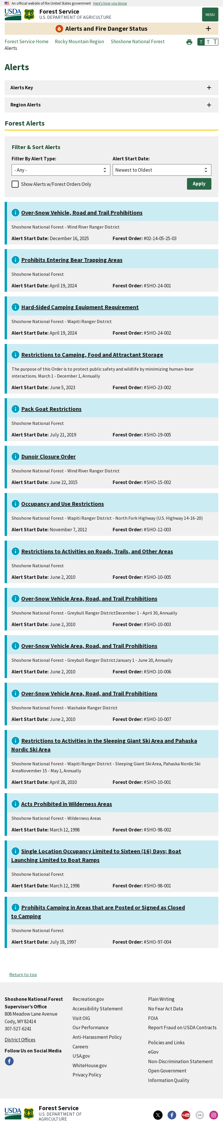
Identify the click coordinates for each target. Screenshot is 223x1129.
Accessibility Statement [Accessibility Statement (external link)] (98, 1008)
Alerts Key (21, 87)
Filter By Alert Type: (34, 158)
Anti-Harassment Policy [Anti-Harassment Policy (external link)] (97, 1037)
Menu (210, 14)
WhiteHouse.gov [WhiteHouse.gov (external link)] (90, 1065)
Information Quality (168, 1080)
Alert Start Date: (131, 158)
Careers (80, 1046)
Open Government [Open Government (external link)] (167, 1071)
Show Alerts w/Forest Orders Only (56, 184)
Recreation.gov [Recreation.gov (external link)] (88, 999)
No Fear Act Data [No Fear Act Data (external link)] (165, 1008)
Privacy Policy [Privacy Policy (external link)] (87, 1075)
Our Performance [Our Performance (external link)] (91, 1027)
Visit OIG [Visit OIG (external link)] (81, 1018)
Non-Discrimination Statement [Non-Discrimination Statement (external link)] (180, 1061)
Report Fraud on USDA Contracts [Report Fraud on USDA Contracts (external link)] (182, 1027)
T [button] (201, 42)
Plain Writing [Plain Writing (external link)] (161, 999)
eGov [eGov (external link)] (153, 1052)
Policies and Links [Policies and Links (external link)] (166, 1042)
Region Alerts (25, 105)
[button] (189, 41)
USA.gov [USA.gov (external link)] (81, 1056)
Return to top (23, 974)
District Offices (20, 1039)
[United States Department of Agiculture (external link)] (14, 14)
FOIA (153, 1018)
